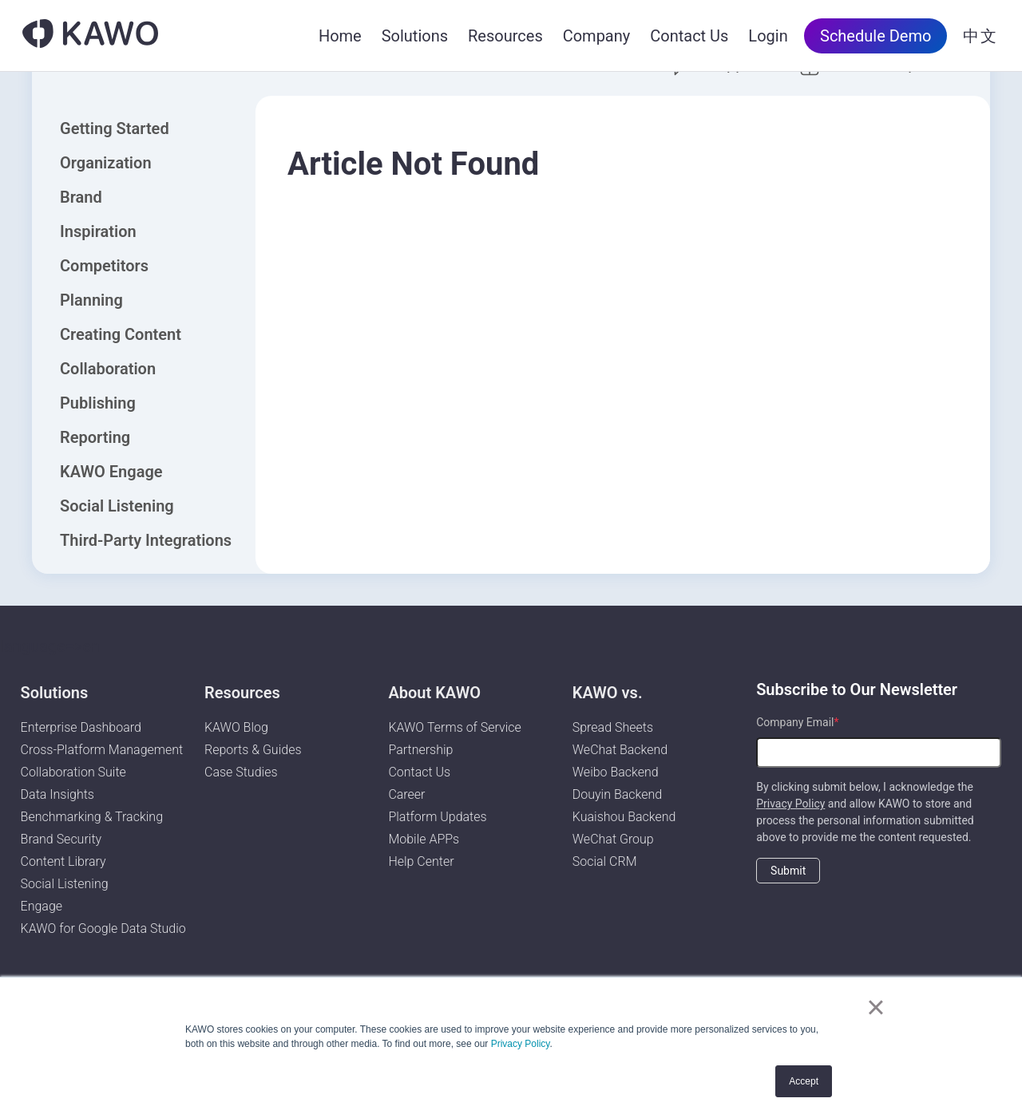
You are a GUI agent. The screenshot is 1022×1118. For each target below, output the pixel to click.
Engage (42, 906)
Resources (505, 35)
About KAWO (434, 692)
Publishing (98, 403)
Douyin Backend (617, 794)
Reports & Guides (253, 749)
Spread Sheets (612, 727)
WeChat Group (613, 839)
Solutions (415, 35)
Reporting (95, 437)
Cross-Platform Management (102, 749)
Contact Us (689, 35)
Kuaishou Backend (624, 816)
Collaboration (108, 368)
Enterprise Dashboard (81, 727)
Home (340, 35)
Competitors (104, 265)
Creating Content (120, 334)
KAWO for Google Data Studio (103, 928)
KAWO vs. (607, 692)
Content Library (63, 861)
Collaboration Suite (73, 772)
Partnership (420, 749)
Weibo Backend (615, 772)
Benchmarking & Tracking (92, 816)
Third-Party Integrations (146, 540)
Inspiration (98, 231)
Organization (106, 162)
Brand (81, 197)
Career (406, 794)
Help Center (421, 861)
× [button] (875, 1007)
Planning (91, 300)
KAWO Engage (111, 471)
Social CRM (604, 861)
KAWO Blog (236, 727)
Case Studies (241, 772)
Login (767, 35)
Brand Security (61, 839)
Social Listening (117, 506)
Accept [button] (803, 1081)
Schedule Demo (875, 35)
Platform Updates (437, 816)
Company (597, 35)
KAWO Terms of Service (456, 727)
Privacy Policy (520, 1043)
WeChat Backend (619, 749)
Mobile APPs (423, 839)
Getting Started (114, 128)
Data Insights (57, 794)
